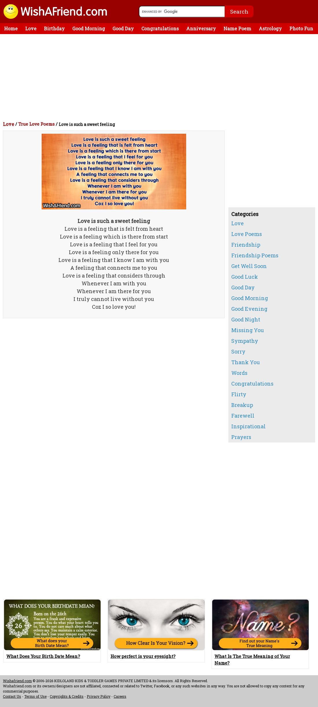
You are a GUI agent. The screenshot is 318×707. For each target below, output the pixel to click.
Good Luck (244, 276)
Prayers (241, 436)
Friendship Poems (254, 255)
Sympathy (244, 340)
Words (239, 372)
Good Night (245, 319)
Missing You (247, 330)
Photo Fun (301, 28)
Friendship (245, 244)
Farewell (242, 415)
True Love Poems (36, 124)
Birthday (54, 28)
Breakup (242, 404)
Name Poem (237, 28)
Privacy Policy (98, 696)
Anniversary (201, 28)
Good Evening (249, 308)
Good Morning (88, 28)
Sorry (238, 351)
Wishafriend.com (17, 680)
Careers (120, 696)
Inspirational (248, 426)
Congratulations (160, 28)
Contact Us (12, 696)
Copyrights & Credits (67, 696)
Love (30, 28)
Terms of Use (35, 696)
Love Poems (246, 233)
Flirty (238, 394)
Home (11, 28)
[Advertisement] (160, 77)
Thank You (245, 362)
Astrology (270, 28)
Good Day (123, 28)
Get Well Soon (249, 266)
